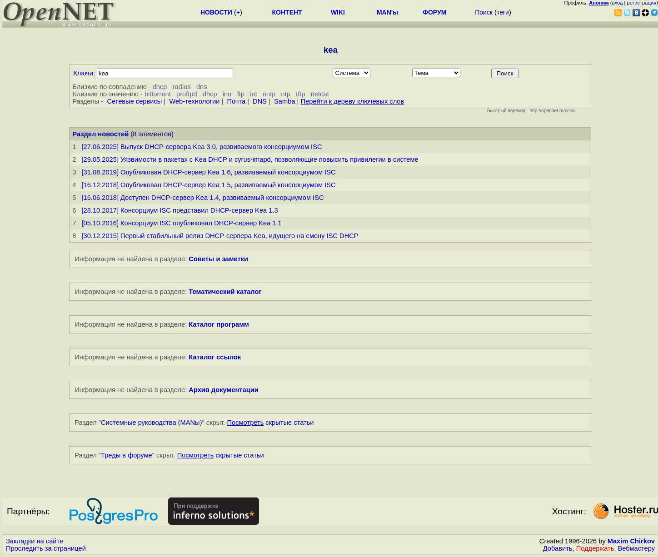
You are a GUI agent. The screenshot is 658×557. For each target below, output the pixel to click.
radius (182, 86)
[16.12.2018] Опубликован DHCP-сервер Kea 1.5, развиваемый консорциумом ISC (208, 185)
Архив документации (223, 389)
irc (253, 94)
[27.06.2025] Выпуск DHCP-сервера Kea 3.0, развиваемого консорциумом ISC (201, 146)
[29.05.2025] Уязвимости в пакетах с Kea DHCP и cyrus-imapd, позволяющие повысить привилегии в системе (249, 159)
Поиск (484, 12)
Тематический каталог (225, 291)
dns (201, 86)
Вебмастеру (636, 548)
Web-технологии (194, 101)
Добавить (558, 548)
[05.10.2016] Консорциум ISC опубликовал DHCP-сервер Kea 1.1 (181, 223)
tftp (300, 94)
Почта (236, 101)
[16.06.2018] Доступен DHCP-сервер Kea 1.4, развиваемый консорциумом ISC (202, 197)
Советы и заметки (218, 259)
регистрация (642, 2)
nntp (269, 94)
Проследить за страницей (46, 548)
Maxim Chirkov (631, 541)
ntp (285, 94)
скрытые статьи (270, 422)
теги (503, 12)
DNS (260, 101)
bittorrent (158, 94)
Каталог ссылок (215, 357)
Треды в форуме (126, 455)
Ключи (83, 73)
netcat (320, 94)
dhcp (160, 86)
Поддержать (595, 548)
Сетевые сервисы (134, 101)
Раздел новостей (100, 134)
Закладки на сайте (34, 541)
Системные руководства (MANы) (151, 422)
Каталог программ (219, 324)
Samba (284, 101)
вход (617, 2)
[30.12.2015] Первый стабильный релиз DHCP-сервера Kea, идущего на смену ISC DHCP (219, 235)
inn (227, 94)
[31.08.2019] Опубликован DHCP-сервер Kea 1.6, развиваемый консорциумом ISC (208, 172)
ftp (240, 94)
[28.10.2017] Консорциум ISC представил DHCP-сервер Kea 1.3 (179, 210)
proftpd (186, 94)
